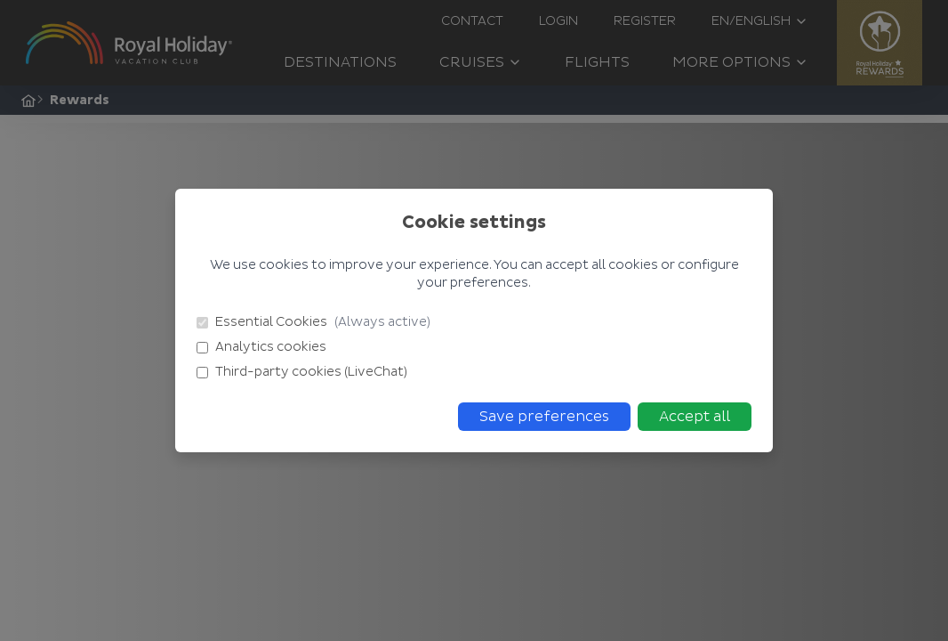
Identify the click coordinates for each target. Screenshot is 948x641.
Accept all (694, 417)
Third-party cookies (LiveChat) (302, 371)
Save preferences (544, 417)
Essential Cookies (313, 322)
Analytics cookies (261, 346)
